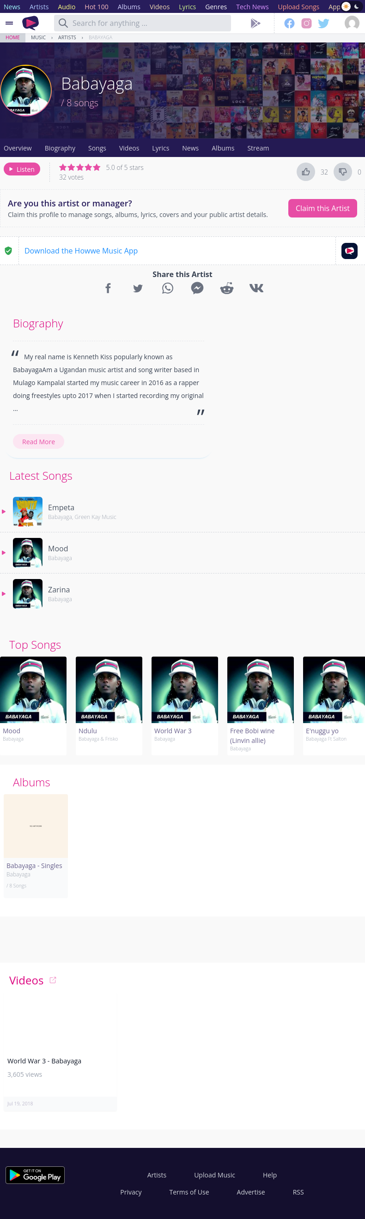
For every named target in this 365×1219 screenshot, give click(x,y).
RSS (298, 1192)
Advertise (251, 1192)
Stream (258, 148)
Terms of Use (189, 1192)
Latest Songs (41, 475)
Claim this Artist (323, 208)
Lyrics (160, 148)
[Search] (63, 23)
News (190, 148)
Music (38, 37)
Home (13, 37)
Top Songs (35, 644)
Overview (18, 148)
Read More (38, 441)
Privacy (130, 1192)
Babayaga (100, 37)
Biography (60, 148)
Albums (223, 148)
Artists (67, 37)
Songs (97, 148)
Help (270, 1175)
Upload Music (214, 1175)
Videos (129, 148)
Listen (21, 169)
